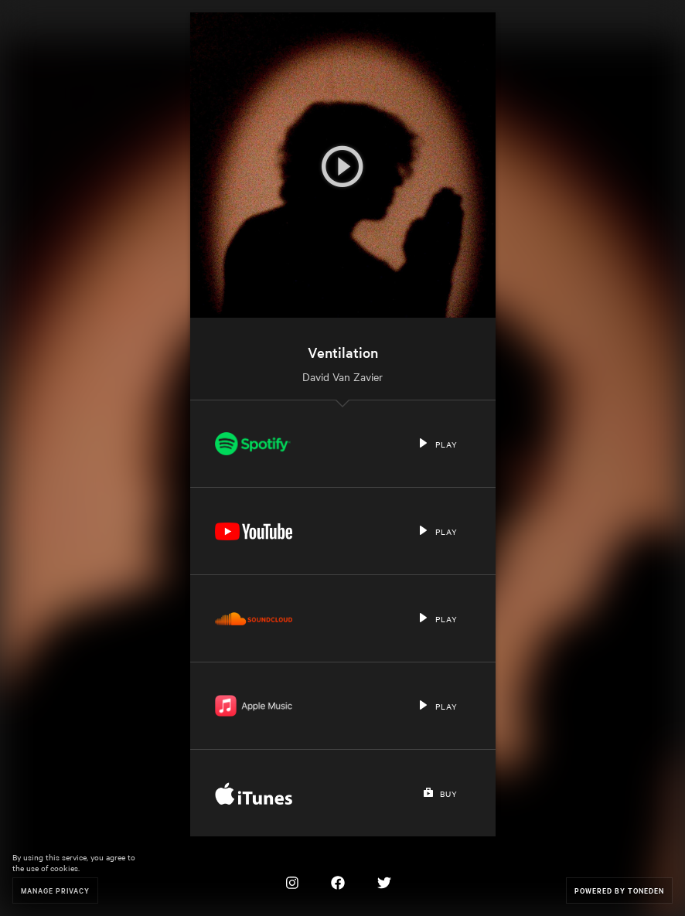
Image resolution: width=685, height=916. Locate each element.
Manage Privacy (55, 890)
